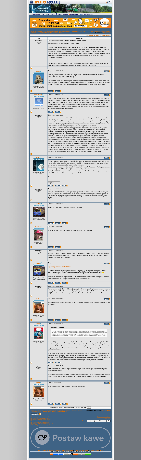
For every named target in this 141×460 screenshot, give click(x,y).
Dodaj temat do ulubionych (103, 417)
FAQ (63, 450)
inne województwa (76, 31)
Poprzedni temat (95, 31)
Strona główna (35, 31)
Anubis (38, 157)
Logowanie (51, 450)
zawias (38, 203)
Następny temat (105, 31)
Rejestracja (45, 450)
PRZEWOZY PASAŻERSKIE (48, 31)
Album (101, 450)
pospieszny (38, 94)
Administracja (69, 450)
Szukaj (97, 450)
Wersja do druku (106, 418)
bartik (38, 299)
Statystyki (91, 450)
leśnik (38, 323)
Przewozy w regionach (63, 31)
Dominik (38, 227)
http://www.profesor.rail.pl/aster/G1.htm (59, 267)
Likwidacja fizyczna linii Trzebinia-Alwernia (51, 32)
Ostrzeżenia (85, 450)
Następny (108, 32)
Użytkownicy (77, 450)
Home (39, 450)
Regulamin (58, 450)
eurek (38, 71)
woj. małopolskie (36, 411)
